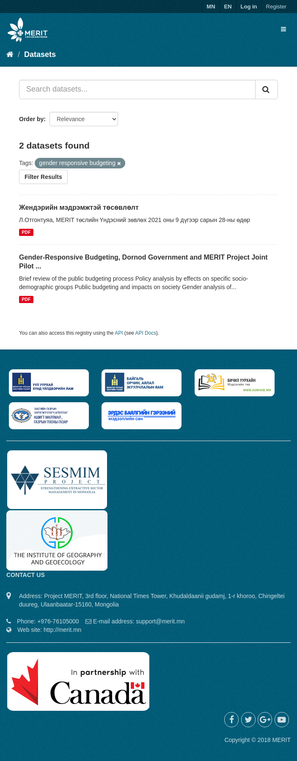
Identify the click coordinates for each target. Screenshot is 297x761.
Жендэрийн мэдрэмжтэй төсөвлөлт (79, 207)
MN (210, 6)
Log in (249, 6)
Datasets (40, 54)
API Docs (146, 333)
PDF (26, 232)
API (119, 333)
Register (276, 6)
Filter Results (43, 176)
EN (228, 6)
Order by (31, 119)
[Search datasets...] (137, 89)
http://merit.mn (62, 629)
